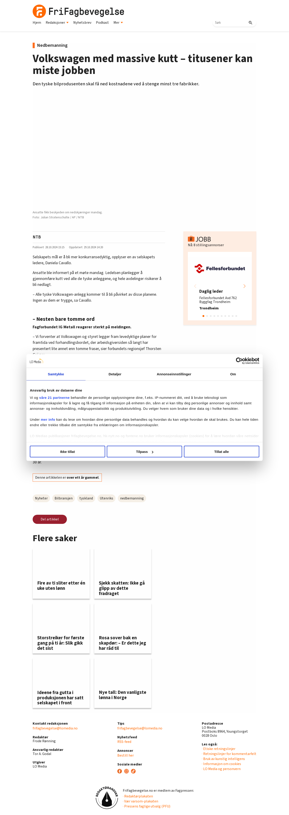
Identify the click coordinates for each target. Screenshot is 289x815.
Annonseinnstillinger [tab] (170, 374)
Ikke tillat (77, 452)
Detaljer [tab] (119, 374)
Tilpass (144, 452)
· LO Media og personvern (221, 768)
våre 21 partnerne (70, 397)
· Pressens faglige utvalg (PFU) (146, 806)
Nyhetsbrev (82, 22)
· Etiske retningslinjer (218, 748)
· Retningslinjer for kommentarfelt (229, 753)
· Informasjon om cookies (221, 763)
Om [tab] (221, 374)
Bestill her (125, 755)
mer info (63, 425)
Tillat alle (211, 452)
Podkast (102, 22)
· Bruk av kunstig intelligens (223, 758)
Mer (118, 22)
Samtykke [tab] (67, 374)
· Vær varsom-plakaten (140, 801)
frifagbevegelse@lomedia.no (55, 728)
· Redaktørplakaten (138, 796)
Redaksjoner (57, 22)
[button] (244, 286)
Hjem (37, 22)
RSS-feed (124, 741)
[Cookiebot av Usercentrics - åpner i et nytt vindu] (224, 361)
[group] (220, 286)
